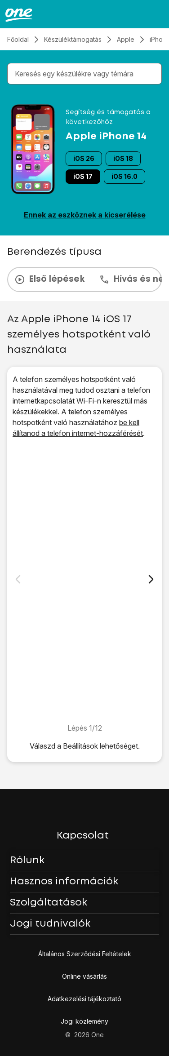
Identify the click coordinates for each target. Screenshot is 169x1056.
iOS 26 (83, 158)
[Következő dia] (151, 579)
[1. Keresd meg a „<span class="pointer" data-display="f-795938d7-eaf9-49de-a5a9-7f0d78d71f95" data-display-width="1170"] (84, 580)
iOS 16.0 (124, 176)
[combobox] (86, 73)
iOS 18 (123, 158)
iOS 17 (83, 176)
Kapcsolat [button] (83, 835)
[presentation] (84, 279)
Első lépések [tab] (49, 279)
